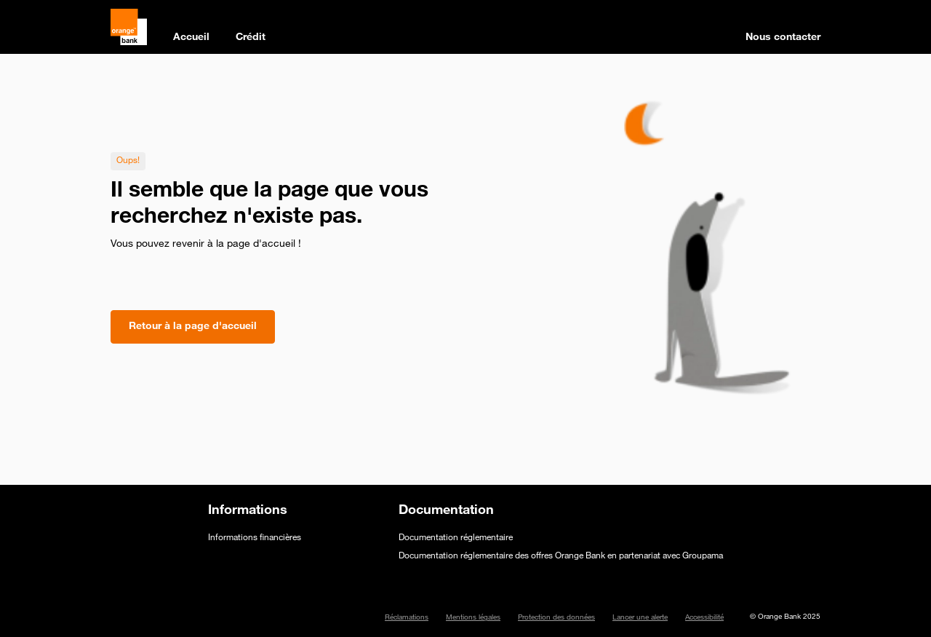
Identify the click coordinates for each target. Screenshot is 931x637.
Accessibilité (704, 618)
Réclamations (406, 618)
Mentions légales (473, 618)
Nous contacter (783, 38)
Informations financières (254, 538)
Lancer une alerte (640, 618)
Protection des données (556, 618)
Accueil (191, 38)
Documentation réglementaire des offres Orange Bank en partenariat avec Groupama (561, 556)
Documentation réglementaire (456, 538)
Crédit (250, 38)
